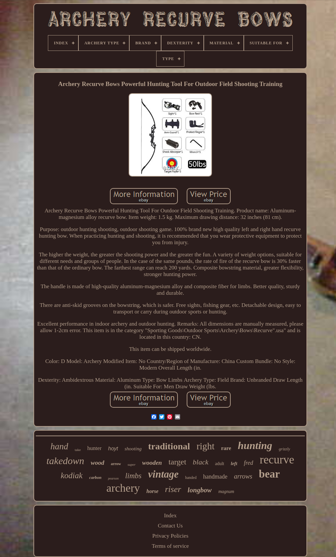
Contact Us (170, 526)
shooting (133, 448)
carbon (95, 477)
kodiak (72, 475)
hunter (94, 448)
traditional (169, 446)
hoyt (113, 448)
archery (123, 488)
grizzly (284, 448)
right (206, 446)
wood (97, 462)
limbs (133, 476)
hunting (255, 445)
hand (59, 446)
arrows (243, 476)
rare (226, 448)
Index (170, 515)
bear (269, 474)
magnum (226, 491)
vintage (163, 474)
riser (173, 489)
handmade (215, 476)
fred (248, 463)
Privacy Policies (170, 536)
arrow (116, 463)
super (132, 464)
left (234, 463)
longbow (200, 490)
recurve (277, 459)
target (177, 462)
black (201, 462)
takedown (65, 460)
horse (152, 491)
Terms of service (170, 546)
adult (219, 463)
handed (191, 477)
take (78, 450)
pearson (113, 478)
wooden (152, 462)
